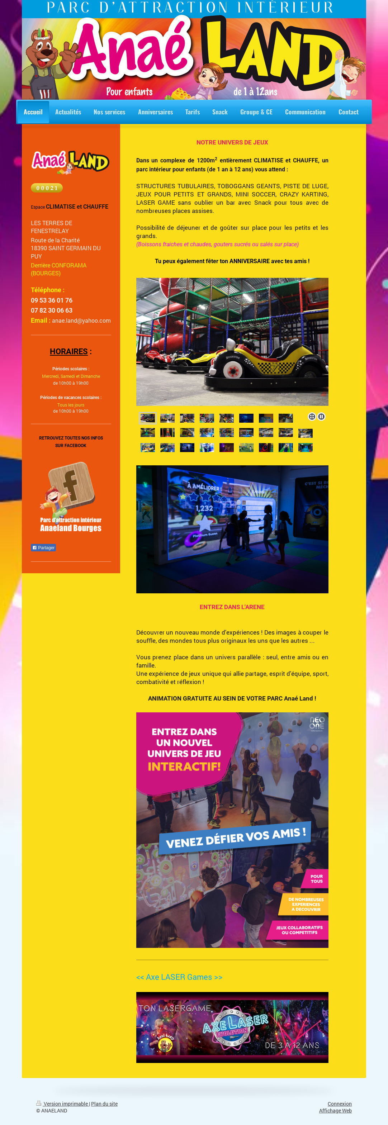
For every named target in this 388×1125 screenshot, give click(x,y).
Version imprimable (62, 1104)
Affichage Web (335, 1110)
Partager (43, 547)
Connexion (340, 1104)
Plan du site (104, 1104)
